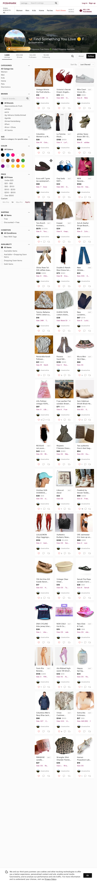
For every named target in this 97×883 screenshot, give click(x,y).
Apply (27, 202)
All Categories (7, 69)
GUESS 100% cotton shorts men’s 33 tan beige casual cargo (62, 313)
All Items (6, 215)
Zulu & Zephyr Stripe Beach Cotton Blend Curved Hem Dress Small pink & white (84, 224)
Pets (3, 84)
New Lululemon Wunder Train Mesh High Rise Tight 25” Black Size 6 (81, 313)
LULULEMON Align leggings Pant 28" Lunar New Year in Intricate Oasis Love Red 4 (42, 536)
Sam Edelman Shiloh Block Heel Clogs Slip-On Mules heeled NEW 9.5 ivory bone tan (84, 402)
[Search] (42, 3)
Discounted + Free (10, 222)
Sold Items (7, 264)
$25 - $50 (7, 183)
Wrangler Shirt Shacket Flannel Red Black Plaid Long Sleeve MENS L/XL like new (63, 758)
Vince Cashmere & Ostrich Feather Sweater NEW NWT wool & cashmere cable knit (61, 714)
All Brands (7, 103)
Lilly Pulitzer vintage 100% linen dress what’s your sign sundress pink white (43, 402)
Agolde (6, 118)
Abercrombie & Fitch (11, 106)
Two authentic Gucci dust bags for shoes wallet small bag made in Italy (84, 447)
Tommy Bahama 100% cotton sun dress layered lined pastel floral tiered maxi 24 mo (43, 313)
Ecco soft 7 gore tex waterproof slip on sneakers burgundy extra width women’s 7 (43, 179)
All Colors (7, 149)
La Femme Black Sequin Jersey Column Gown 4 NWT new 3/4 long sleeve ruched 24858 (61, 135)
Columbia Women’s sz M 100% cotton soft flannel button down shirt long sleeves (43, 135)
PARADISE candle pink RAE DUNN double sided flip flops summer (40, 758)
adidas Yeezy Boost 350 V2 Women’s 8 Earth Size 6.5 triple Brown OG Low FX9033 (84, 135)
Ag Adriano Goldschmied (13, 115)
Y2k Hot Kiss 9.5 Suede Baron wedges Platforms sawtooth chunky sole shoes (43, 580)
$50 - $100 (7, 186)
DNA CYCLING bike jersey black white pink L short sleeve (43, 625)
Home (41, 10)
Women (19, 10)
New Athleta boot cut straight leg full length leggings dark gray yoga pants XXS (82, 268)
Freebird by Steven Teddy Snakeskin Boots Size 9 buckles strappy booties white (84, 491)
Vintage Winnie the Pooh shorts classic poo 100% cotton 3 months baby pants (42, 90)
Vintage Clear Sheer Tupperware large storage (62, 580)
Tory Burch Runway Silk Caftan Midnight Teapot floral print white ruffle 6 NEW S (41, 224)
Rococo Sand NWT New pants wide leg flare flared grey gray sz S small (61, 357)
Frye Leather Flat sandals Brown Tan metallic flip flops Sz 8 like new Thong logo (64, 402)
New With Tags (9, 237)
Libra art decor (60, 491)
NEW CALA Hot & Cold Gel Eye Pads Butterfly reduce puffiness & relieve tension (61, 625)
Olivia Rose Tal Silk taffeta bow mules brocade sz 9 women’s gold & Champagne (43, 268)
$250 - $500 (8, 192)
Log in (84, 3)
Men (27, 10)
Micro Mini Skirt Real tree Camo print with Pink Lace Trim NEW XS (81, 357)
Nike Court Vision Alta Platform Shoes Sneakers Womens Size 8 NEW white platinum (81, 90)
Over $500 (7, 195)
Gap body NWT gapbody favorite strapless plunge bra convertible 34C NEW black (61, 179)
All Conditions (8, 233)
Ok (87, 875)
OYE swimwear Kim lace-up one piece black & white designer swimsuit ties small (84, 536)
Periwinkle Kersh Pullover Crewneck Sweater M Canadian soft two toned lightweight (43, 357)
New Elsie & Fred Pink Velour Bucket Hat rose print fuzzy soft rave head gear (81, 625)
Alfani (5, 124)
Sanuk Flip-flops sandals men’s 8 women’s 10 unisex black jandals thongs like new (84, 580)
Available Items (9, 251)
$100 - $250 (8, 189)
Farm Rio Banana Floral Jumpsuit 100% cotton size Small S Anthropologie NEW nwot (41, 669)
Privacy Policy (50, 879)
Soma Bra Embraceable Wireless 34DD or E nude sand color (82, 714)
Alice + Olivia (8, 127)
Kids (34, 10)
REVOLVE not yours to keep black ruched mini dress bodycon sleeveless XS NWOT (40, 447)
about (81, 56)
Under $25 (7, 180)
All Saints (7, 130)
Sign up (92, 3)
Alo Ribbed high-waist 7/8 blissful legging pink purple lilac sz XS (64, 669)
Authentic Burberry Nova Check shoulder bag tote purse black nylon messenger (63, 536)
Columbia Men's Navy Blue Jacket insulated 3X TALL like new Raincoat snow (43, 714)
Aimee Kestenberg (10, 121)
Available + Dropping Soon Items (14, 255)
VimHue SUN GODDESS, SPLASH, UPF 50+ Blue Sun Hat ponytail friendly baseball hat (43, 491)
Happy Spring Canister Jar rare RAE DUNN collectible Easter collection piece (81, 669)
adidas (5, 109)
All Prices (7, 177)
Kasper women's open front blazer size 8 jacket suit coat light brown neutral (61, 224)
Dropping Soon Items (11, 260)
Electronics (5, 87)
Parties (50, 10)
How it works (71, 11)
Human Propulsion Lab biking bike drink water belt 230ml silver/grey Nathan (84, 758)
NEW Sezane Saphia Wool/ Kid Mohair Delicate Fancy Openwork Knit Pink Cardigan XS (81, 179)
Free (4, 219)
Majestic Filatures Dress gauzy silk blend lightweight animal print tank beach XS (64, 447)
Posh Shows (61, 10)
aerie (5, 112)
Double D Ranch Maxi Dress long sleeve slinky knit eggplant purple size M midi (64, 268)
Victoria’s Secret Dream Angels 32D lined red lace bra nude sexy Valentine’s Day (64, 90)
